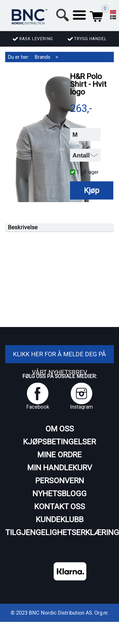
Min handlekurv (59, 467)
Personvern (59, 480)
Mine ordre (59, 454)
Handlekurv (96, 15)
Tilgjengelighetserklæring (59, 532)
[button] (79, 15)
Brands (42, 57)
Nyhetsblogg (59, 493)
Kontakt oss (59, 506)
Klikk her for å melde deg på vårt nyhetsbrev (59, 363)
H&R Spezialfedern (29, 67)
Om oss (59, 428)
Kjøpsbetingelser (59, 441)
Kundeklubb (59, 519)
